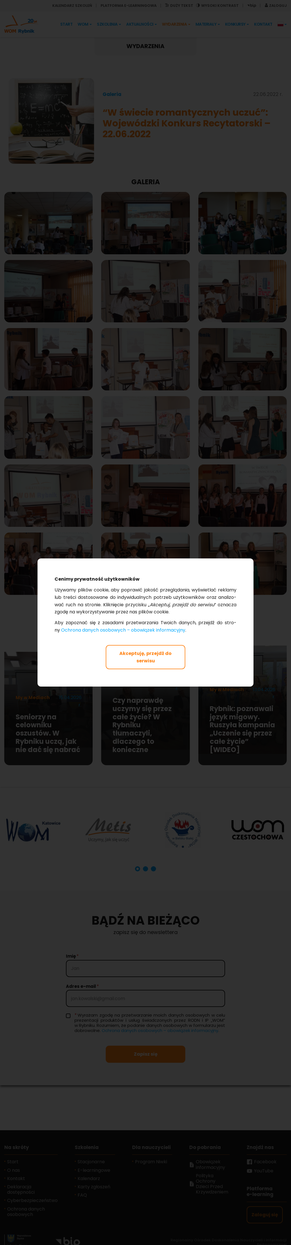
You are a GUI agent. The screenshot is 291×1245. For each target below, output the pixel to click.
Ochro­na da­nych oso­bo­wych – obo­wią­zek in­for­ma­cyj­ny (123, 630)
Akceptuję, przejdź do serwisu (145, 657)
